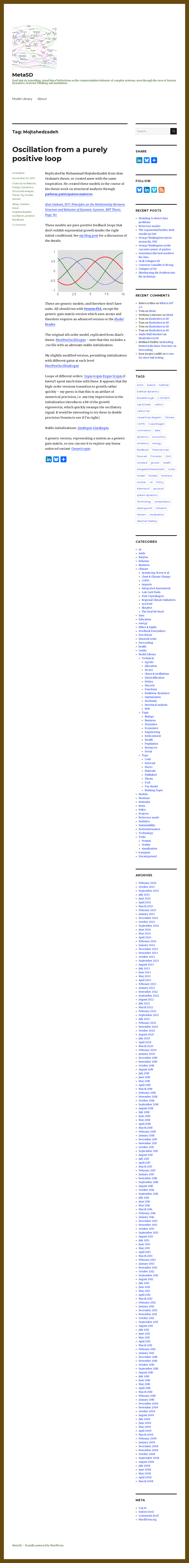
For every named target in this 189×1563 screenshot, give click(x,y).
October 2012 (146, 1271)
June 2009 (145, 1423)
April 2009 (145, 1430)
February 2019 (147, 1092)
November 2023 (148, 953)
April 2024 (145, 937)
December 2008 (148, 1446)
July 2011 (144, 1329)
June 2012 (144, 1287)
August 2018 (146, 1108)
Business (144, 565)
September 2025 (149, 890)
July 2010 (144, 1376)
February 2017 (147, 1170)
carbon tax (143, 410)
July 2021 (144, 1019)
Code (148, 759)
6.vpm (97, 376)
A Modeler (18, 172)
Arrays (149, 670)
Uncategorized (148, 856)
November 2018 (148, 1096)
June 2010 (144, 1380)
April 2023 (145, 980)
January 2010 (146, 1399)
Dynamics (27, 187)
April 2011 (144, 1341)
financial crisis (160, 449)
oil (151, 482)
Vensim (16, 198)
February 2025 (147, 910)
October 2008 (147, 1454)
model (141, 475)
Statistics (144, 821)
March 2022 (146, 1007)
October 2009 (147, 1411)
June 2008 (145, 1469)
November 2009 (148, 1407)
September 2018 (148, 1104)
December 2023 (148, 949)
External (150, 763)
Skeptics (147, 607)
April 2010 (145, 1388)
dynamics (142, 436)
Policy (159, 482)
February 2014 (147, 1213)
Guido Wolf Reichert (151, 334)
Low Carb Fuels (151, 592)
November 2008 (148, 1450)
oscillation (18, 215)
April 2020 (145, 1042)
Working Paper (154, 790)
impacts (147, 584)
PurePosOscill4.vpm (71, 340)
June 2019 (144, 1077)
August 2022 (146, 999)
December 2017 (148, 1139)
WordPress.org (148, 1519)
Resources (151, 747)
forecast (142, 456)
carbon (158, 404)
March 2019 (145, 1089)
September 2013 (148, 1232)
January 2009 (147, 1442)
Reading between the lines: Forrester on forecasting (157, 346)
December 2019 (148, 1057)
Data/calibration (154, 677)
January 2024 (147, 945)
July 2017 (144, 1158)
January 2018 (146, 1135)
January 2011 (146, 1353)
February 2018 (147, 1131)
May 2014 (144, 1205)
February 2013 (147, 1259)
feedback (143, 449)
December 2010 (148, 1357)
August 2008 (146, 1461)
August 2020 (146, 1034)
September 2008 (149, 1458)
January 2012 (146, 1306)
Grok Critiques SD (149, 261)
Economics (151, 728)
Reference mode (149, 817)
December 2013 (148, 1221)
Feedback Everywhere (152, 631)
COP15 (141, 423)
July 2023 (144, 968)
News (142, 805)
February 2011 (147, 1349)
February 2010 (147, 1395)
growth (155, 462)
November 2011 (148, 1314)
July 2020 (144, 1038)
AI (140, 549)
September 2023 (149, 960)
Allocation (151, 666)
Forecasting (146, 642)
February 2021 (147, 1022)
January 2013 (146, 1263)
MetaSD (22, 75)
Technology (144, 501)
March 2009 (146, 1434)
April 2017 (144, 1162)
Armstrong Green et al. (156, 572)
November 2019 (148, 1061)
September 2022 (149, 995)
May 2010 (144, 1384)
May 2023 (145, 976)
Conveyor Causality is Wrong (156, 265)
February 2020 (148, 1050)
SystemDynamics (149, 829)
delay (15, 204)
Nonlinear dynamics (157, 693)
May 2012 (144, 1291)
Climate (169, 417)
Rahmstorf (143, 488)
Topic (145, 712)
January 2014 (146, 1217)
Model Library (22, 99)
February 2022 (147, 1011)
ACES (140, 384)
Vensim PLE (93, 309)
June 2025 (145, 898)
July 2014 (144, 1197)
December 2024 (148, 918)
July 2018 (144, 1112)
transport (161, 508)
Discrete (150, 685)
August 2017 (146, 1155)
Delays (16, 187)
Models (153, 475)
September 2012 (148, 1275)
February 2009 (148, 1438)
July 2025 (144, 894)
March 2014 (145, 1209)
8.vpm (107, 376)
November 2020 (148, 1026)
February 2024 (148, 941)
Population (151, 743)
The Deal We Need (153, 611)
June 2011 (144, 1333)
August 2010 (146, 1372)
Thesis (15, 195)
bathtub (164, 384)
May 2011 (144, 1337)
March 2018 (145, 1127)
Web (147, 708)
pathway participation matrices (68, 194)
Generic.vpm (80, 448)
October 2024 (147, 921)
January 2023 (147, 988)
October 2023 (147, 956)
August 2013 (146, 1236)
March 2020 (146, 1046)
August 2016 (146, 1186)
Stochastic (151, 701)
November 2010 (148, 1360)
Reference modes (149, 226)
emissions (143, 443)
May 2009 (145, 1427)
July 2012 (144, 1283)
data (157, 430)
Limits (171, 469)
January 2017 (146, 1174)
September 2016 (148, 1182)
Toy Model (26, 195)
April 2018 (145, 1123)
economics (159, 436)
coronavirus (144, 430)
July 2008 (144, 1465)
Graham (24, 204)
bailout (151, 384)
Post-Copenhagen (153, 596)
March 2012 (145, 1298)
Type (145, 755)
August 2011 (146, 1326)
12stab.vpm (101, 428)
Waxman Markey (147, 520)
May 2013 (144, 1248)
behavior (144, 561)
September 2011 (148, 1322)
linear (15, 207)
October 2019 (146, 1065)
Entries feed (146, 1511)
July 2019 (144, 1073)
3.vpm (88, 376)
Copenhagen (156, 423)
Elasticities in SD (159, 318)
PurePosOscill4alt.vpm (62, 366)
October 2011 (146, 1318)
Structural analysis (22, 191)
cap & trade (144, 404)
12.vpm (117, 376)
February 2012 (147, 1302)
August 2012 (146, 1279)
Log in (142, 1508)
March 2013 (145, 1256)
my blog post (88, 235)
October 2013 (146, 1228)
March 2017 (145, 1166)
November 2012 (148, 1267)
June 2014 (144, 1201)
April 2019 (144, 1085)
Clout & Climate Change (156, 576)
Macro (148, 767)
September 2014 (148, 1193)
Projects (144, 813)
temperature (162, 501)
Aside (142, 553)
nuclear (141, 482)
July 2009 (144, 1419)
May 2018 (144, 1120)
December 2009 (148, 1403)
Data (141, 615)
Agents (149, 662)
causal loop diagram (149, 417)
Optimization (153, 697)
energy (156, 443)
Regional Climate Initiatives (159, 600)
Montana (166, 475)
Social (148, 751)
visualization (156, 514)
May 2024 (145, 933)
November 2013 (148, 1224)
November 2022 (148, 991)
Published (151, 774)
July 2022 (144, 1003)
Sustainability (147, 825)
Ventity (146, 844)
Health (149, 739)
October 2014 (146, 1190)
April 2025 (145, 902)
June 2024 (145, 929)
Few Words (145, 635)
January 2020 (147, 1054)
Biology (149, 716)
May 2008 (145, 1473)
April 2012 (145, 1294)
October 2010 (146, 1364)
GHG (168, 456)
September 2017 (148, 1151)
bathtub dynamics (148, 391)
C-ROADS (164, 397)
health (167, 462)
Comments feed (149, 1515)
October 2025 (147, 887)
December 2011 (148, 1310)
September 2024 (149, 925)
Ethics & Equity (148, 627)
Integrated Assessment (150, 469)
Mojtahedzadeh (21, 211)
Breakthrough (145, 397)
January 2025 (147, 914)
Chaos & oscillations (24, 183)
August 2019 (146, 1069)
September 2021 (149, 1015)
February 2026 (147, 883)
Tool (147, 782)
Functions (151, 689)
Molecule (150, 771)
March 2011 (145, 1345)
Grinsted (142, 462)
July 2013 (144, 1240)
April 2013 (145, 1252)
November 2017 (148, 1143)
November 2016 (148, 1178)
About (42, 99)
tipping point (144, 508)
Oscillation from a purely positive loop (59, 154)
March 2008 (146, 1481)
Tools (142, 837)
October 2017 (146, 1147)
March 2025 (146, 906)
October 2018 (146, 1100)
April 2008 (145, 1477)
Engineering (152, 732)
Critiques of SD (148, 268)
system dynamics (147, 495)
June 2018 (144, 1116)
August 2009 (146, 1415)
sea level (158, 488)
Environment (153, 736)
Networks (144, 802)
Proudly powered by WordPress (44, 1545)
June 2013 (144, 1244)
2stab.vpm (85, 428)
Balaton (143, 557)
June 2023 (145, 972)
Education (145, 619)
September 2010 (148, 1368)
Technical (148, 658)
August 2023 (146, 964)
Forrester (156, 456)
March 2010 (145, 1392)
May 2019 (144, 1081)
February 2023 (147, 984)
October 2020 (147, 1030)
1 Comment (19, 224)
